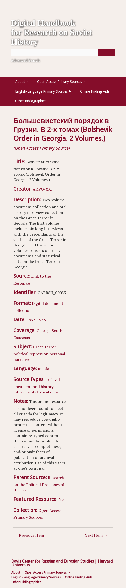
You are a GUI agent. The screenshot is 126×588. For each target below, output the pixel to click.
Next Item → (96, 535)
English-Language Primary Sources (41, 91)
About (20, 82)
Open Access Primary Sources (59, 82)
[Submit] (106, 52)
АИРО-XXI (43, 189)
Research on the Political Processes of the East (38, 484)
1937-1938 (36, 319)
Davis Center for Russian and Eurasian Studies (52, 561)
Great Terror (44, 347)
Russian (45, 368)
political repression (30, 354)
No (61, 499)
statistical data (44, 392)
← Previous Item (29, 535)
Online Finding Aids (94, 91)
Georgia (44, 330)
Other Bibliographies (30, 101)
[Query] (63, 52)
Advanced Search (25, 60)
